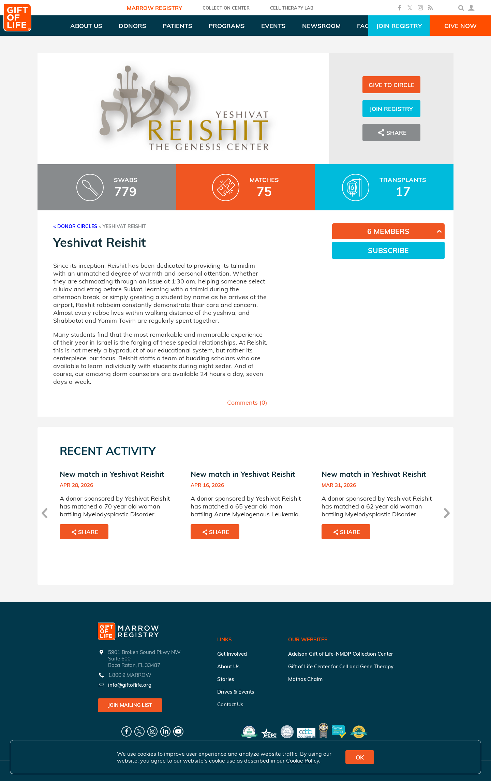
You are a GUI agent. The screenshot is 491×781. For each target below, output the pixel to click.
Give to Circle (391, 84)
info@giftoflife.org (129, 685)
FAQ (363, 26)
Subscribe (388, 250)
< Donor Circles (75, 226)
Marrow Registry (154, 7)
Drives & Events (235, 691)
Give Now (460, 26)
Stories (225, 679)
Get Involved (232, 654)
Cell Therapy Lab (291, 8)
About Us (228, 666)
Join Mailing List (130, 705)
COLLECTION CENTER (226, 8)
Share (391, 132)
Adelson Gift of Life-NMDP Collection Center (340, 654)
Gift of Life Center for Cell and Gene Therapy (340, 666)
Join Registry (399, 26)
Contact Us (230, 704)
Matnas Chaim (305, 679)
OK (360, 757)
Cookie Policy (302, 760)
